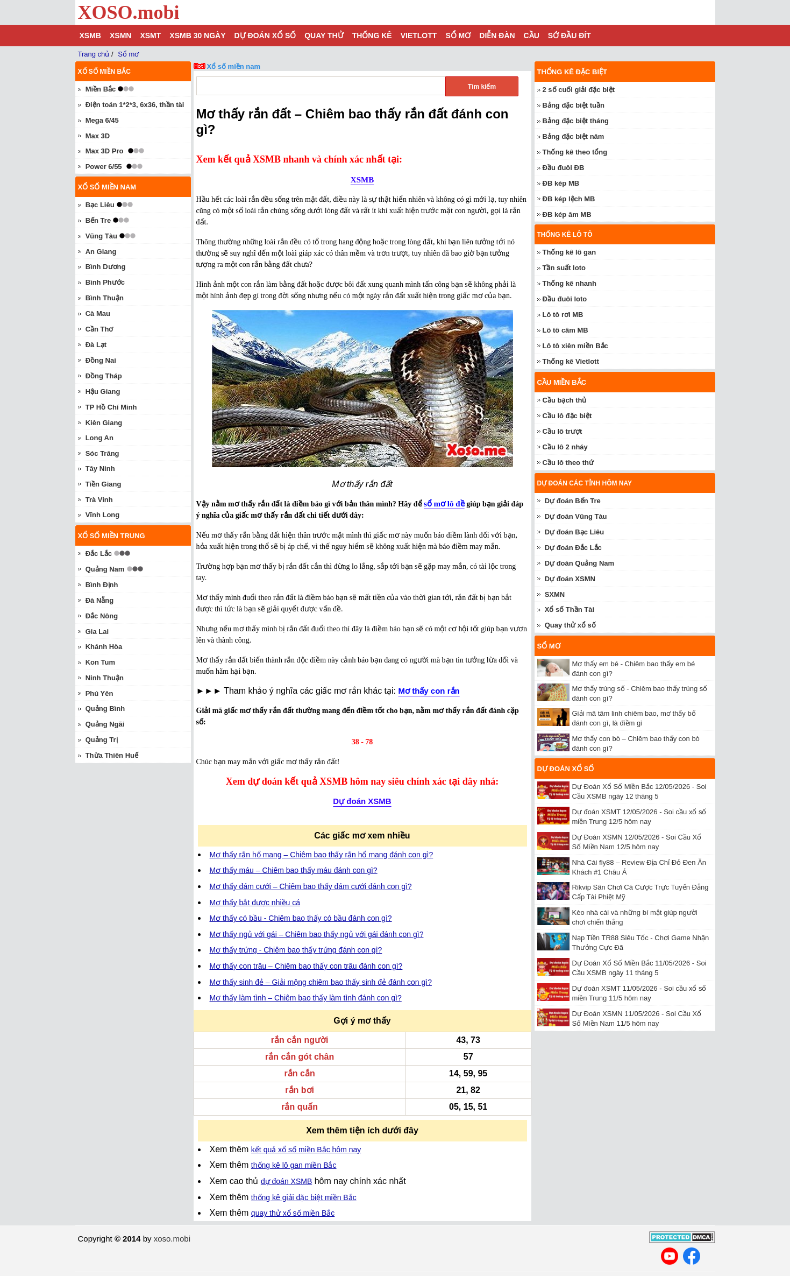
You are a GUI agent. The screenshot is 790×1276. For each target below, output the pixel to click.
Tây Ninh (100, 468)
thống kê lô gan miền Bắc (294, 1165)
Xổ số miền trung (111, 536)
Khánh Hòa (104, 647)
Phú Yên (99, 693)
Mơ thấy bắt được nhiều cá (255, 902)
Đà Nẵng (100, 600)
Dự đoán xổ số (265, 35)
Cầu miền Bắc (562, 382)
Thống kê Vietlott (571, 361)
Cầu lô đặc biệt (567, 416)
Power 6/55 (104, 167)
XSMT (150, 35)
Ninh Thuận (105, 678)
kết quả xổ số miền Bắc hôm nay (306, 1149)
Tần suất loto (564, 268)
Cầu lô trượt (562, 431)
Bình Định (102, 585)
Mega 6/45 (102, 120)
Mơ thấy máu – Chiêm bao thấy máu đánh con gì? (294, 870)
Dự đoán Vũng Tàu (576, 516)
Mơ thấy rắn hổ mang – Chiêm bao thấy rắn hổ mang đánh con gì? (321, 854)
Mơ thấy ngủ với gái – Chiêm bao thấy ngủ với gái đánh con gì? (317, 934)
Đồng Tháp (104, 376)
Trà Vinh (99, 500)
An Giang (101, 252)
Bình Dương (106, 267)
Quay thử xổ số (570, 625)
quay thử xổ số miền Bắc (292, 1213)
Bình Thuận (105, 298)
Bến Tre (98, 220)
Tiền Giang (104, 484)
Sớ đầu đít (569, 35)
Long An (99, 438)
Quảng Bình (105, 708)
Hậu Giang (103, 391)
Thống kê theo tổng (575, 152)
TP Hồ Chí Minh (111, 407)
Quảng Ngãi (105, 724)
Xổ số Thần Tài (569, 609)
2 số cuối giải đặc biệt (579, 90)
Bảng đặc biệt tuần (573, 105)
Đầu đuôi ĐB (564, 168)
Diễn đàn (497, 35)
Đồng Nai (101, 360)
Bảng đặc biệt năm (573, 136)
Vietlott (419, 35)
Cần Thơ (99, 329)
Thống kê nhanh (569, 283)
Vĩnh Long (103, 515)
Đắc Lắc (99, 553)
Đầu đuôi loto (565, 299)
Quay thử (323, 35)
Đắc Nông (102, 616)
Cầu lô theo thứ (568, 463)
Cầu (531, 35)
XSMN (120, 35)
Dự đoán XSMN (570, 579)
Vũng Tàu (101, 236)
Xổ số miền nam (234, 66)
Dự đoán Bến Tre (573, 501)
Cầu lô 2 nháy (565, 447)
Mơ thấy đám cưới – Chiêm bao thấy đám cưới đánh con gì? (311, 886)
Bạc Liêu (100, 205)
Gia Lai (97, 632)
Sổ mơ (458, 35)
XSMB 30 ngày (197, 35)
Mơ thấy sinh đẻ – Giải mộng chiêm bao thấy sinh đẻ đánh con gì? (321, 982)
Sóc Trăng (102, 453)
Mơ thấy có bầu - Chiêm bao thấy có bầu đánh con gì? (301, 918)
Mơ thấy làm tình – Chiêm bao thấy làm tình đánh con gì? (306, 997)
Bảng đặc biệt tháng (576, 121)
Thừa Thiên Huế (112, 755)
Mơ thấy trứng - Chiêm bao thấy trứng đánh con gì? (296, 950)
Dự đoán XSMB (362, 801)
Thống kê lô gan (569, 252)
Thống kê (372, 35)
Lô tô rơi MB (563, 315)
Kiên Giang (104, 423)
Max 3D (98, 136)
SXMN (555, 594)
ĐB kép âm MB (567, 214)
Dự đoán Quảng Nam (579, 563)
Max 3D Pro (105, 151)
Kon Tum (100, 662)
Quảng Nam (105, 569)
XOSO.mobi (129, 12)
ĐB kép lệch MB (569, 199)
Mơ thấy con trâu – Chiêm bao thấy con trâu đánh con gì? (306, 966)
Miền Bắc (101, 89)
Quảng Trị (102, 740)
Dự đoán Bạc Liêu (574, 532)
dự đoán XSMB (286, 1181)
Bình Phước (105, 282)
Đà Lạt (96, 345)
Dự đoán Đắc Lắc (573, 548)
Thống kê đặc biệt (572, 72)
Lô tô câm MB (565, 330)
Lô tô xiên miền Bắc (575, 346)
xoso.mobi (172, 1238)
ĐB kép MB (561, 183)
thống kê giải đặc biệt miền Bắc (304, 1197)
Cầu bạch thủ (565, 400)
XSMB (90, 35)
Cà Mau (98, 313)
